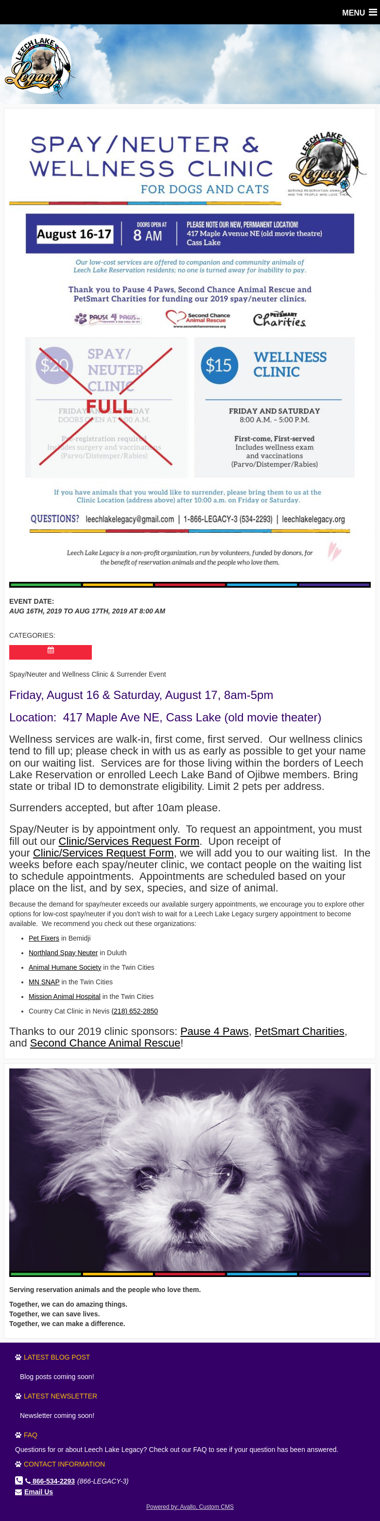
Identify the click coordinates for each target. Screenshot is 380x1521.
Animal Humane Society (65, 967)
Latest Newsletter (60, 1396)
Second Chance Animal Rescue (105, 1043)
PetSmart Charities (300, 1031)
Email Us (38, 1492)
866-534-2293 (50, 1481)
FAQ (30, 1435)
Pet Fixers (44, 938)
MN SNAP (44, 982)
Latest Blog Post (57, 1357)
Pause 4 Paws (214, 1031)
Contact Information (64, 1464)
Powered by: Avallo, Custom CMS (190, 1507)
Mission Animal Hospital (65, 996)
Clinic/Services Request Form (129, 841)
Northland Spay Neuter (63, 953)
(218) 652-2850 (134, 1011)
